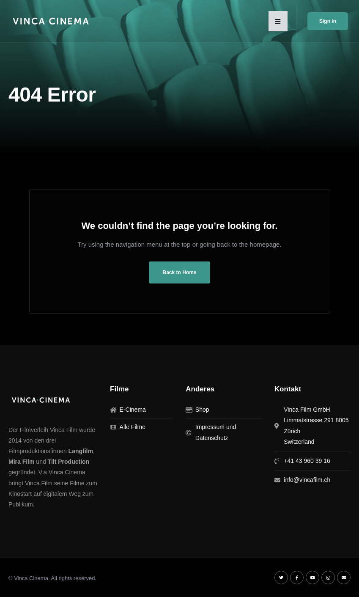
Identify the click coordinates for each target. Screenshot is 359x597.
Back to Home (179, 272)
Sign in (327, 21)
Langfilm (81, 451)
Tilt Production (69, 461)
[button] (278, 21)
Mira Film (21, 461)
